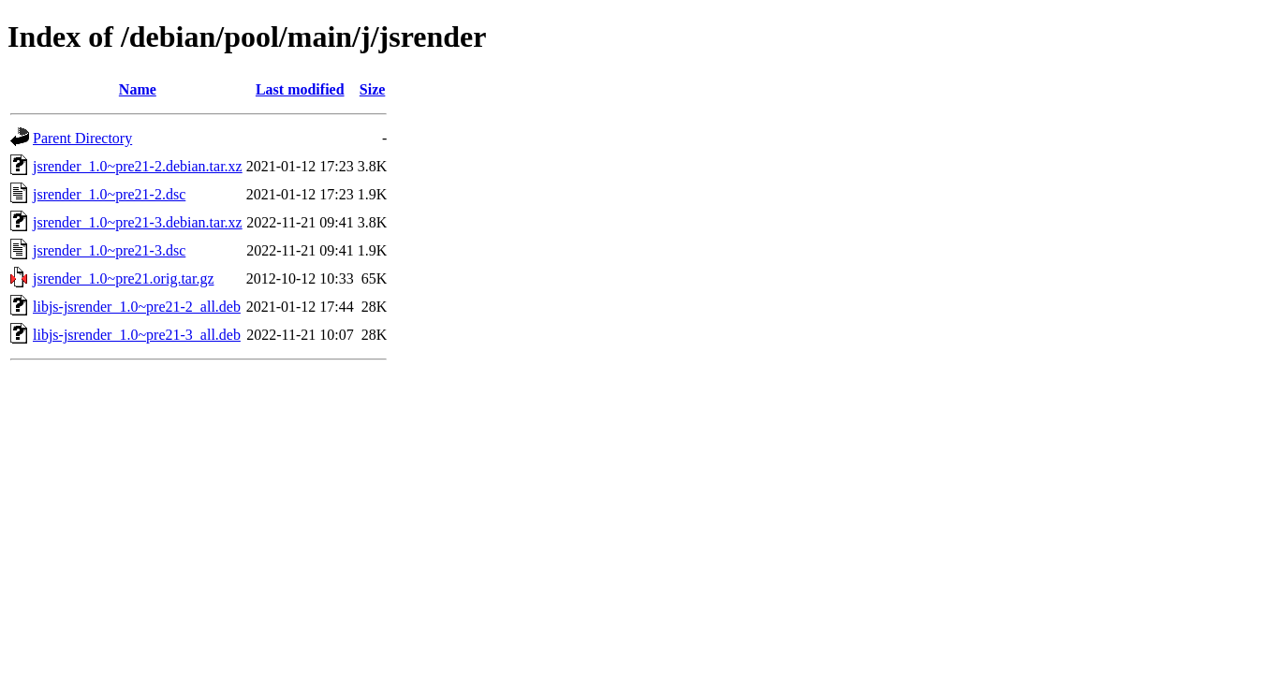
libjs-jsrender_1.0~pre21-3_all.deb (137, 335)
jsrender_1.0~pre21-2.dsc (109, 194)
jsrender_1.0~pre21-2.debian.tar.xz (138, 166)
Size (373, 89)
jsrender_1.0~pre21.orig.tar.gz (123, 278)
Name (137, 89)
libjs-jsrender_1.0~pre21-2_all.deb (137, 307)
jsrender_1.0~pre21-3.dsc (109, 250)
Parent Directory (82, 138)
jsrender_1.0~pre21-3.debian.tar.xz (138, 222)
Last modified (300, 89)
